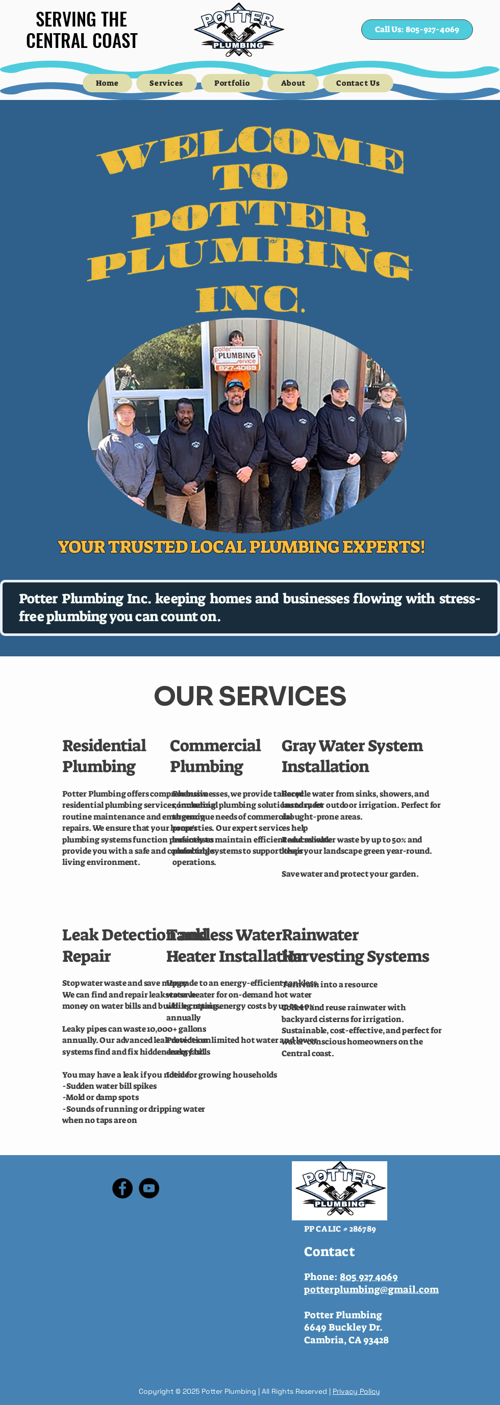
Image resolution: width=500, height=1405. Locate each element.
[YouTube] (149, 1188)
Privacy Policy (356, 1391)
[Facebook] (122, 1188)
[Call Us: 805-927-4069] (417, 29)
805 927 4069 (369, 1276)
